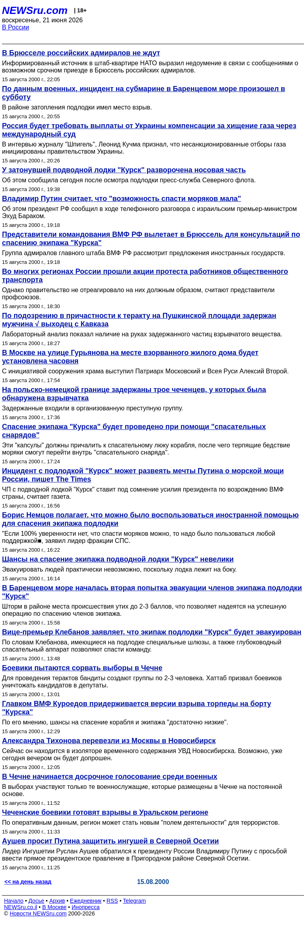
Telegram (134, 901)
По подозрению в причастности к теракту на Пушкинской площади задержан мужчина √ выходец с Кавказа (139, 320)
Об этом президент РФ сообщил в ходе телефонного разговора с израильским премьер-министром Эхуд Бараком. (149, 212)
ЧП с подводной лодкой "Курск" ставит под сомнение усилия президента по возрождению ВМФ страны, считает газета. (143, 493)
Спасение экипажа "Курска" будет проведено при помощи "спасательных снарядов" (134, 431)
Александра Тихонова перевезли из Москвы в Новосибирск (109, 741)
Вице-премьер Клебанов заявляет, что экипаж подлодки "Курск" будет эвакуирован (151, 632)
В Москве (54, 907)
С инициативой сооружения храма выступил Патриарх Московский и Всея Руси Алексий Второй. (145, 371)
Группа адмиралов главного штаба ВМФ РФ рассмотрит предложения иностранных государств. (143, 253)
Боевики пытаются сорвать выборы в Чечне (82, 668)
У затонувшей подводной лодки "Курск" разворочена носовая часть (124, 170)
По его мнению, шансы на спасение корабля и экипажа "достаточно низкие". (115, 722)
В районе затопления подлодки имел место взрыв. (77, 107)
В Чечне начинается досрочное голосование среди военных (109, 777)
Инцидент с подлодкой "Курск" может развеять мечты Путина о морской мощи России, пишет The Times (143, 475)
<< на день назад (27, 881)
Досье (36, 901)
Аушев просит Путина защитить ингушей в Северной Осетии (110, 841)
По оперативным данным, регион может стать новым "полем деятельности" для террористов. (141, 822)
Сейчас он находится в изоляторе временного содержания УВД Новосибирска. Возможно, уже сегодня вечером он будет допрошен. (142, 754)
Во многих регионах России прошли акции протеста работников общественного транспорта (145, 275)
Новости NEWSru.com (38, 913)
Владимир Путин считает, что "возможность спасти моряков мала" (121, 199)
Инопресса (86, 907)
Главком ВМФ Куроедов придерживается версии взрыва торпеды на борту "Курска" (136, 708)
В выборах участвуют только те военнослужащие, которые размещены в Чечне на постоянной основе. (142, 790)
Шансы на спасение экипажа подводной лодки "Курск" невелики (118, 559)
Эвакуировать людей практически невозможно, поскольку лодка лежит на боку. (119, 569)
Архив (57, 901)
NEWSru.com (35, 10)
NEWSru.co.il (20, 907)
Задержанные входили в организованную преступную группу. (92, 408)
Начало (14, 901)
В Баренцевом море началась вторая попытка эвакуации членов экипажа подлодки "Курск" (152, 592)
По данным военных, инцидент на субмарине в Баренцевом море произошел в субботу (143, 93)
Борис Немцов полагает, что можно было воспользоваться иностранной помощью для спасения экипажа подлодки (150, 519)
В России (15, 27)
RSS (112, 901)
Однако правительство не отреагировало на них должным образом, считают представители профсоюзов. (138, 294)
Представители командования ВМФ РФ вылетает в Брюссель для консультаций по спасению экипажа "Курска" (151, 238)
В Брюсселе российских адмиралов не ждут (81, 53)
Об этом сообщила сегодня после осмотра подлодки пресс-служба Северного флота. (129, 180)
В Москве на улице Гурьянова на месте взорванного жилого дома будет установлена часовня (130, 357)
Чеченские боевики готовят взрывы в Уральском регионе (105, 812)
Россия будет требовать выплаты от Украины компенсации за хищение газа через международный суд (149, 130)
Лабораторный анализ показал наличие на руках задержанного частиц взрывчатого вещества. (142, 334)
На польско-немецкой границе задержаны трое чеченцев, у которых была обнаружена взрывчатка (134, 394)
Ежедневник (86, 901)
